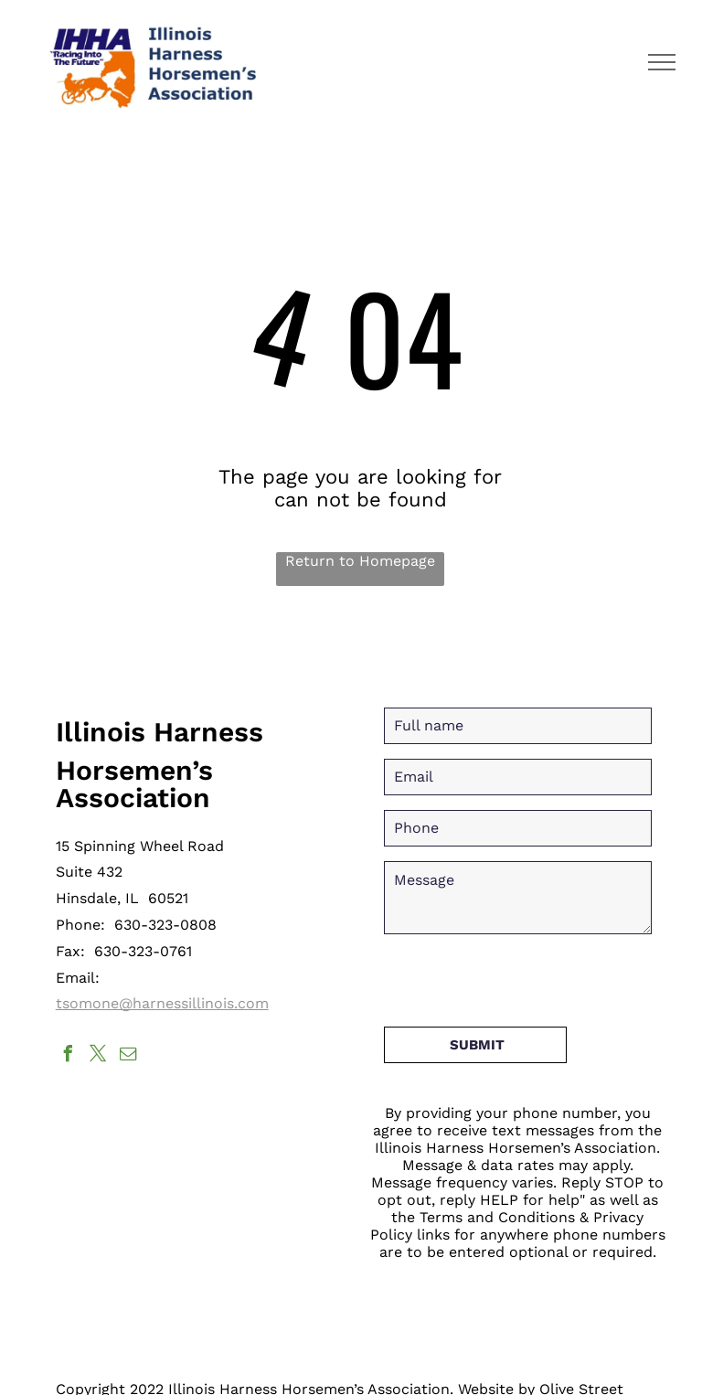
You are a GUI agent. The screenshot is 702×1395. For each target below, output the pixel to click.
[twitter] (99, 1056)
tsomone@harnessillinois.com (162, 1003)
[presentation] (523, 972)
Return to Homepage (360, 561)
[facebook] (68, 1056)
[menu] (662, 62)
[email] (129, 1056)
